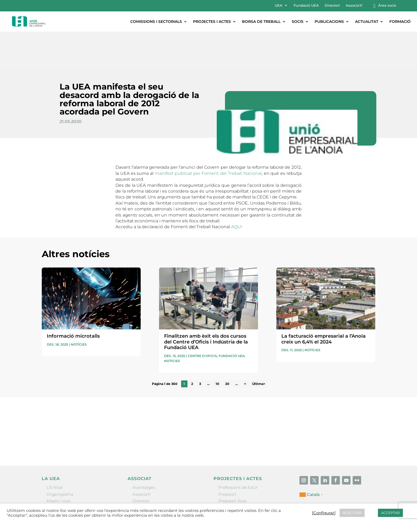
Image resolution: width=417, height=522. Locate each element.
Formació (400, 21)
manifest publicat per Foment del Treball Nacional (208, 138)
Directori (332, 5)
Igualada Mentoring (237, 485)
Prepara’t (227, 459)
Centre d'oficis (202, 321)
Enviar (363, 408)
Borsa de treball (261, 21)
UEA (278, 5)
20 (227, 349)
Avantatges (143, 452)
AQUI (236, 191)
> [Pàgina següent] (245, 349)
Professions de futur (238, 452)
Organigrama (60, 459)
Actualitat (366, 21)
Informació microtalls (73, 301)
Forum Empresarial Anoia (243, 479)
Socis (297, 21)
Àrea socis (387, 5)
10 (217, 349)
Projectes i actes (212, 21)
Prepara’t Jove (232, 465)
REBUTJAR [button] (352, 513)
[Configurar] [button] (324, 513)
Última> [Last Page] (258, 349)
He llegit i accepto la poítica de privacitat (283, 399)
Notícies (79, 309)
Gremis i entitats (63, 472)
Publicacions (329, 21)
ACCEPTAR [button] (390, 513)
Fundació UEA (306, 5)
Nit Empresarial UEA (238, 472)
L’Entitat (55, 452)
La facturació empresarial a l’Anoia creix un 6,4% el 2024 (323, 304)
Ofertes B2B (144, 472)
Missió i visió (58, 465)
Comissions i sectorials (156, 21)
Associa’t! (354, 5)
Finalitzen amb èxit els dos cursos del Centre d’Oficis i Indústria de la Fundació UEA (206, 306)
